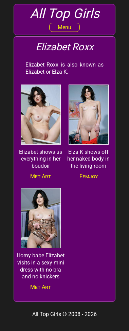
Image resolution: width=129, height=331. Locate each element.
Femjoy (88, 176)
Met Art (40, 176)
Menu (64, 27)
